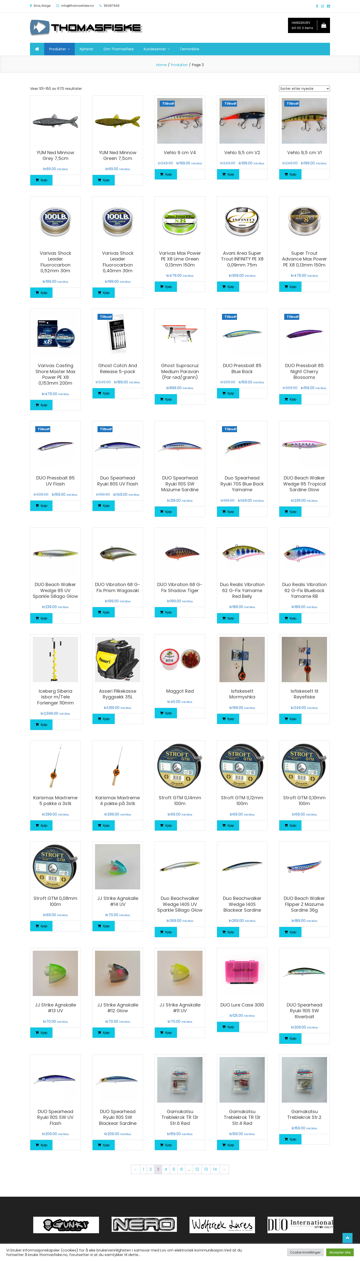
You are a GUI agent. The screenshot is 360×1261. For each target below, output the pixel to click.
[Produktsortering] (304, 89)
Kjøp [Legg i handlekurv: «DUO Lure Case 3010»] (231, 1027)
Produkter (57, 49)
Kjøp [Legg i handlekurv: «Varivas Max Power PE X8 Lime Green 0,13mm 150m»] (168, 287)
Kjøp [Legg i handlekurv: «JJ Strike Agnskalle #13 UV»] (44, 1033)
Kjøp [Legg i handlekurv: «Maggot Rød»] (168, 713)
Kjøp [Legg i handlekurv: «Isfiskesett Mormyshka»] (231, 719)
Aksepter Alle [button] (340, 1252)
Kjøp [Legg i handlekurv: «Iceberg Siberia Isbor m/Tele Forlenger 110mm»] (44, 724)
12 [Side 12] (197, 1169)
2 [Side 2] (151, 1169)
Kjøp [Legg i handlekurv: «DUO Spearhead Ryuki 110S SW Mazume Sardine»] (168, 512)
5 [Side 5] (173, 1169)
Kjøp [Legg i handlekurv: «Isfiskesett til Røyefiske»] (293, 719)
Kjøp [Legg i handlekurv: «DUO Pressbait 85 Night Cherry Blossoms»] (293, 399)
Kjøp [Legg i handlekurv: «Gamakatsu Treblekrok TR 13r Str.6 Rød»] (168, 1145)
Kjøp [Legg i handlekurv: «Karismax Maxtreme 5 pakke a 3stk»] (44, 825)
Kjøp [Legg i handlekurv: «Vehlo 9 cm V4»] (168, 174)
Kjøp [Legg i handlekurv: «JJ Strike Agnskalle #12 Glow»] (106, 1033)
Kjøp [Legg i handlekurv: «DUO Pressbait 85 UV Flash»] (44, 505)
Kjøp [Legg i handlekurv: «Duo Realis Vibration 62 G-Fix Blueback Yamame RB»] (293, 618)
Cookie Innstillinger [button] (305, 1252)
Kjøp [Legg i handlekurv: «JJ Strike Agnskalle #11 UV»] (168, 1033)
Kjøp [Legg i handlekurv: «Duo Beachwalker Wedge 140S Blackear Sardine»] (231, 932)
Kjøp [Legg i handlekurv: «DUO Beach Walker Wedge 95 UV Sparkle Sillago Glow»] (44, 618)
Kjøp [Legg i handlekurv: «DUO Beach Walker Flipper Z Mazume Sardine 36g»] (293, 932)
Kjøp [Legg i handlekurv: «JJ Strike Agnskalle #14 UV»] (106, 926)
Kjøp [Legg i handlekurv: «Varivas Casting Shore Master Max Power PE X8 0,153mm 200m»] (44, 405)
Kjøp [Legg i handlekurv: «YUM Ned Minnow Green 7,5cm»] (106, 180)
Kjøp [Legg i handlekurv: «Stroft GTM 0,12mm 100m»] (231, 825)
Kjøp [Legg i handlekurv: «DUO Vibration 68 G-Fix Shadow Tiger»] (168, 612)
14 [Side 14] (215, 1169)
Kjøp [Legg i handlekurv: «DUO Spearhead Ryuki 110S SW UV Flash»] (44, 1145)
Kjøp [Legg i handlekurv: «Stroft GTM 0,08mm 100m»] (44, 926)
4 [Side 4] (165, 1169)
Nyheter (87, 49)
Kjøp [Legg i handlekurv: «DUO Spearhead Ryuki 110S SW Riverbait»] (293, 1038)
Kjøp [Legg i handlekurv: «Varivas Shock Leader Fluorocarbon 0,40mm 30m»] (106, 293)
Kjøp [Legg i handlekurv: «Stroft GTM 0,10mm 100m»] (293, 825)
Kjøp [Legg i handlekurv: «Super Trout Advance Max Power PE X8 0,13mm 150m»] (293, 287)
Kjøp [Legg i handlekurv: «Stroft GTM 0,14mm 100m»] (168, 825)
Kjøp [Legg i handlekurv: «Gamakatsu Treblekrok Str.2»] (293, 1139)
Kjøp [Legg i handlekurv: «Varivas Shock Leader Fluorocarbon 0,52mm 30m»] (44, 293)
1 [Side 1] (143, 1169)
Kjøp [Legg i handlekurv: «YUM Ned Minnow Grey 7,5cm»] (44, 180)
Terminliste (189, 49)
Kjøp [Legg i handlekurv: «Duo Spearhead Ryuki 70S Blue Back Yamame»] (231, 512)
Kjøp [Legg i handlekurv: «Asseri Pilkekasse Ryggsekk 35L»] (106, 719)
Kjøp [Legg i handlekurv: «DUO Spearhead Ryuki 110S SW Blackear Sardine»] (106, 1145)
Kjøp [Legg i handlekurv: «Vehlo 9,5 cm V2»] (231, 174)
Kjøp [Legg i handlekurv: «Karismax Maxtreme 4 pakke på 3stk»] (106, 825)
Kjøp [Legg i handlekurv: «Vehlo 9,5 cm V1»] (293, 174)
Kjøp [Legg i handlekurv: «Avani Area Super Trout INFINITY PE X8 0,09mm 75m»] (231, 287)
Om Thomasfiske (119, 49)
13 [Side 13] (206, 1169)
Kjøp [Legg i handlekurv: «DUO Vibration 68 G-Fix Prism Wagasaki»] (106, 612)
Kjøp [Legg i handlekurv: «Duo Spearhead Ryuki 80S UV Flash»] (106, 505)
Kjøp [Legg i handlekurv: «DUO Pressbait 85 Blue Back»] (231, 393)
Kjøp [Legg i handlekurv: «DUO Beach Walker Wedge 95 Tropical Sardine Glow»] (293, 512)
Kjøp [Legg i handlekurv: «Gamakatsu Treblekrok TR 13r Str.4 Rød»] (231, 1145)
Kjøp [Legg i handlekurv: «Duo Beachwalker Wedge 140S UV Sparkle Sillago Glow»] (168, 932)
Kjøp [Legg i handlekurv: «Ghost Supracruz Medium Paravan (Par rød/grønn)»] (168, 399)
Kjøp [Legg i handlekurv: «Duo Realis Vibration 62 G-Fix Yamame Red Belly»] (231, 618)
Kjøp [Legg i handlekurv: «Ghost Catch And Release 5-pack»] (106, 393)
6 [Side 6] (181, 1169)
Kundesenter (155, 49)
